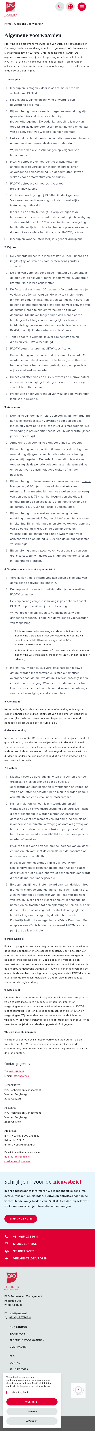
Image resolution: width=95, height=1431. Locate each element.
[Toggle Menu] (81, 6)
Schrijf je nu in (21, 1219)
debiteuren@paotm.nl (17, 1157)
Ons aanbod (18, 1327)
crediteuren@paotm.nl (17, 1161)
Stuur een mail (20, 1244)
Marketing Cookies (22, 1392)
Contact (16, 1363)
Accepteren (32, 1401)
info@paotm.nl (62, 797)
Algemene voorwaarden (27, 1340)
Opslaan (32, 1411)
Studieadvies (19, 1251)
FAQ (12, 1356)
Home (8, 24)
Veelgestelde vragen (26, 1258)
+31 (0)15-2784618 (21, 1236)
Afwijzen (31, 1421)
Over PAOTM (18, 1347)
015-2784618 (16, 1071)
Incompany (17, 1334)
